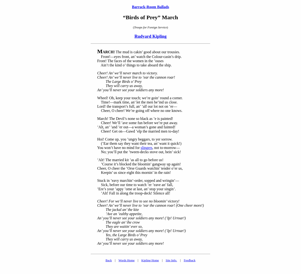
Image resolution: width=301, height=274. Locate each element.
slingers (146, 148)
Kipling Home (150, 260)
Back (109, 260)
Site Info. (171, 260)
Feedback (189, 260)
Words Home (127, 260)
